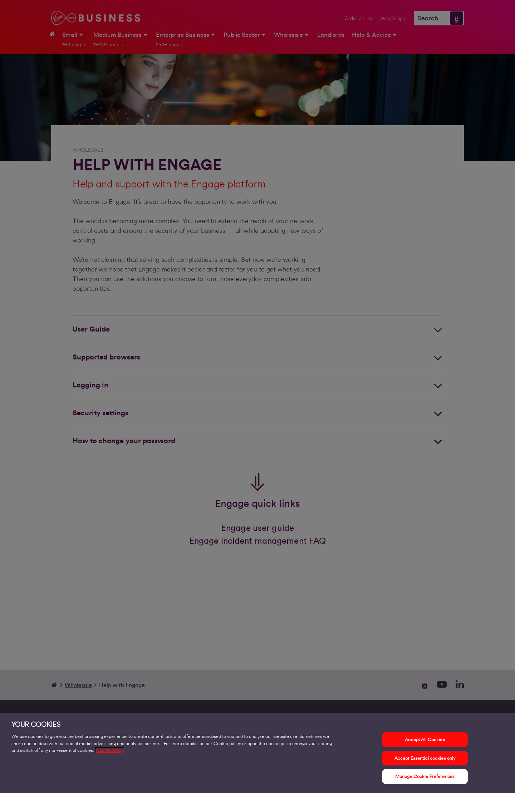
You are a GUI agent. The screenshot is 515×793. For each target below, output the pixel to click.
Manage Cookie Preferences (425, 776)
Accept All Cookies (425, 739)
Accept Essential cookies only (425, 758)
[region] (257, 753)
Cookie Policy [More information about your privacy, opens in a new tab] (109, 750)
